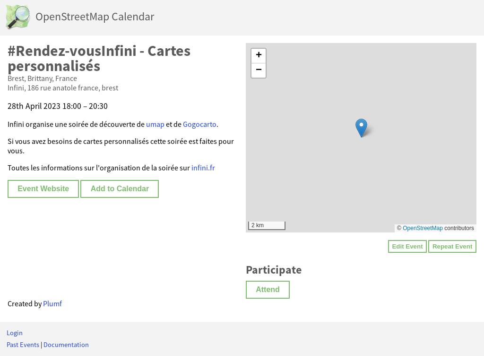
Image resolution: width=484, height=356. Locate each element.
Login (15, 333)
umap (155, 124)
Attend (268, 289)
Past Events (23, 344)
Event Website (43, 189)
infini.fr (203, 167)
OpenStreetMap (423, 228)
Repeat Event (452, 246)
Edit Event (407, 246)
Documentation (66, 344)
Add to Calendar (120, 189)
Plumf (52, 303)
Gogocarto (199, 124)
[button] (361, 128)
